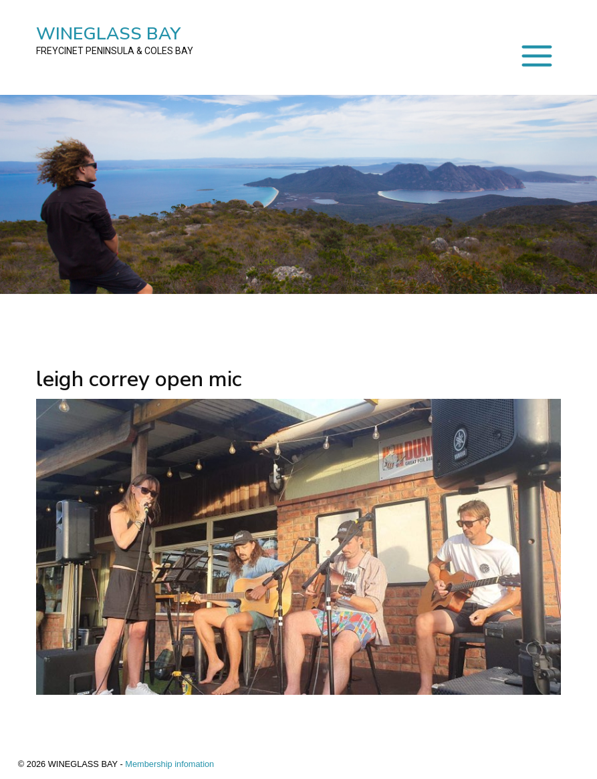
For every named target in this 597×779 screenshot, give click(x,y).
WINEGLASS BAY (114, 40)
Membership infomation (169, 764)
